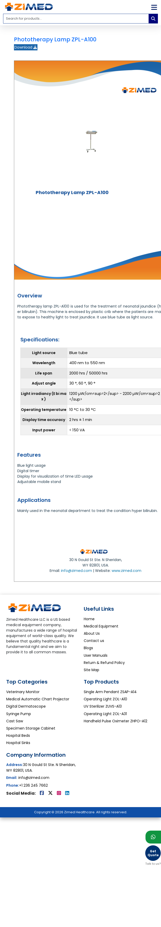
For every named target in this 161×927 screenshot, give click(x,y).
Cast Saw (14, 721)
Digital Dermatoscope (26, 706)
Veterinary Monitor (23, 691)
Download (25, 47)
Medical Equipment (101, 626)
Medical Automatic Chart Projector (37, 699)
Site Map (91, 669)
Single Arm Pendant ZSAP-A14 (110, 691)
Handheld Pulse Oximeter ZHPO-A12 (115, 721)
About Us (92, 633)
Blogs (88, 647)
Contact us (94, 640)
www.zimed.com (126, 570)
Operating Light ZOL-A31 (105, 713)
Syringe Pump (18, 713)
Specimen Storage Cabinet (30, 728)
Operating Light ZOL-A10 (105, 699)
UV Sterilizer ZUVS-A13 (103, 706)
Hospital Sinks (18, 742)
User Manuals (96, 655)
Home (89, 619)
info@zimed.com (76, 570)
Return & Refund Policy (104, 662)
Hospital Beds (18, 735)
